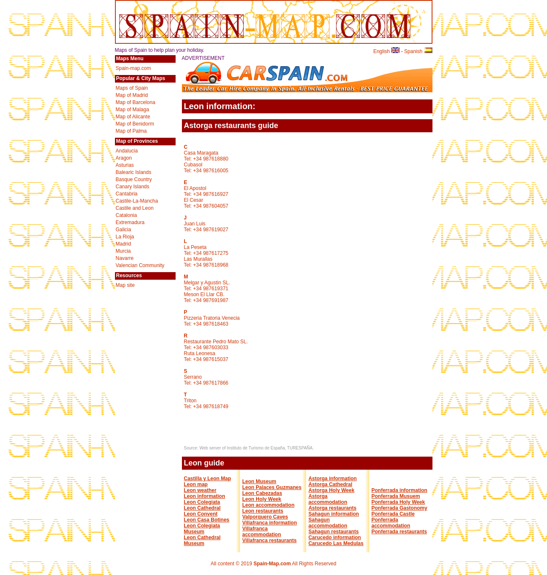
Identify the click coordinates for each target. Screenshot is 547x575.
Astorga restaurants (332, 508)
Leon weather (200, 490)
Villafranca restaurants (269, 540)
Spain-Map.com (272, 564)
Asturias (125, 165)
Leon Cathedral (202, 508)
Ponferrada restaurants (399, 532)
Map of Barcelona (135, 102)
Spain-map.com (133, 68)
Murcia (123, 251)
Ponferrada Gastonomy (399, 508)
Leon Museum (259, 481)
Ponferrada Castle (393, 514)
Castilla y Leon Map (207, 478)
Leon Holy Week (261, 499)
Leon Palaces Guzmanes (272, 487)
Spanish (418, 51)
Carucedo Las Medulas (335, 543)
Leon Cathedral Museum (202, 540)
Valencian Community (140, 265)
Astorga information (332, 478)
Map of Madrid (132, 95)
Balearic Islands (134, 172)
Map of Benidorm (135, 124)
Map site (125, 285)
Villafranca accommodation (261, 532)
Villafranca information (269, 523)
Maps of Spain (132, 88)
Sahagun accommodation (327, 523)
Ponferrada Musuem (395, 496)
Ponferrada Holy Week (398, 502)
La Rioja (125, 237)
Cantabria (127, 194)
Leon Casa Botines (206, 520)
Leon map (196, 484)
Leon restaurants (262, 511)
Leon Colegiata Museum (202, 529)
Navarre (125, 258)
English (386, 51)
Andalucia (127, 151)
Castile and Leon (135, 208)
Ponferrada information (399, 490)
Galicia (123, 230)
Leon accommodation (268, 505)
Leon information (204, 496)
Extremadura (130, 222)
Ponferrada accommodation (390, 523)
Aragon (124, 158)
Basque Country (134, 179)
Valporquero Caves (265, 517)
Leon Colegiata (202, 502)
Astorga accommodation (327, 499)
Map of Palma (131, 131)
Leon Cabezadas (262, 493)
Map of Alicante (133, 117)
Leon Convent (201, 514)
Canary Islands (132, 187)
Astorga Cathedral (330, 484)
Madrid (123, 244)
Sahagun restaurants (333, 532)
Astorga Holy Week (331, 490)
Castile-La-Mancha (137, 201)
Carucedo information (334, 537)
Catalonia (126, 215)
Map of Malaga (132, 109)
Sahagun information (333, 514)
